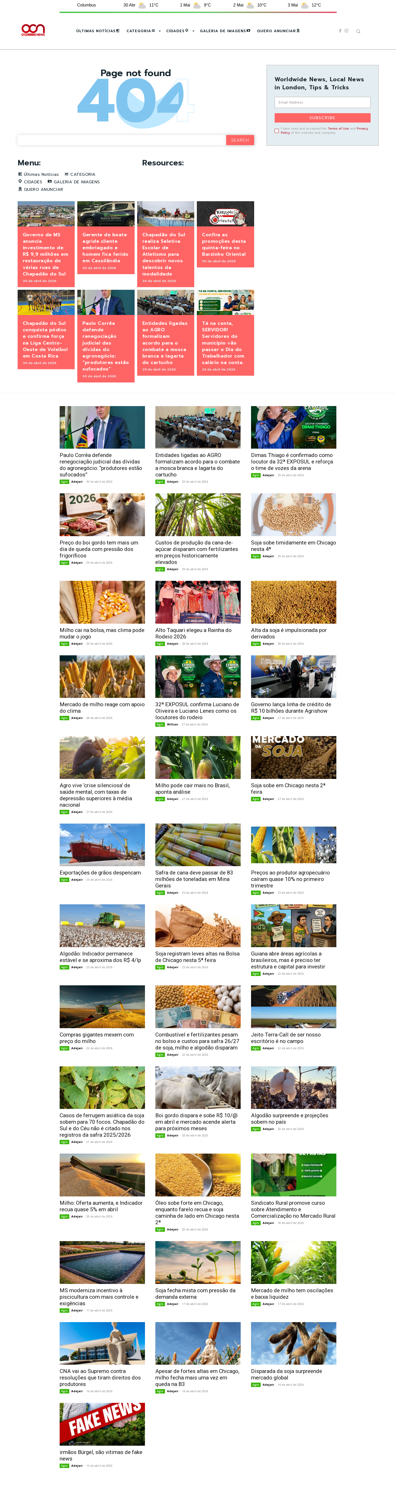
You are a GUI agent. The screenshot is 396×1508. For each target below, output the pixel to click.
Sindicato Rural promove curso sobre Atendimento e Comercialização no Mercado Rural (293, 1226)
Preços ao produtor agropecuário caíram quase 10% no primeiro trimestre (290, 896)
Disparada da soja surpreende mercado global (286, 1391)
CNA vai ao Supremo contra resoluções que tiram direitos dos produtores (100, 1394)
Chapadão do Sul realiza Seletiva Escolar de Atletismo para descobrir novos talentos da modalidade (163, 271)
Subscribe (322, 118)
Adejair (77, 499)
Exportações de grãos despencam (100, 890)
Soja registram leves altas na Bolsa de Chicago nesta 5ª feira (197, 974)
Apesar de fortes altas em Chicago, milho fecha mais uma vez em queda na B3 (197, 1394)
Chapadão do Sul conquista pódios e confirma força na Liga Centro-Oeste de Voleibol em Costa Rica (45, 357)
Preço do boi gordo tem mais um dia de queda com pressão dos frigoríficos (99, 566)
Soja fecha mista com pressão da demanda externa (195, 1310)
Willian (172, 741)
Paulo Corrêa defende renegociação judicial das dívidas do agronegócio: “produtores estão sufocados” (105, 363)
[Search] (240, 157)
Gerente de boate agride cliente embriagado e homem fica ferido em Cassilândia (105, 264)
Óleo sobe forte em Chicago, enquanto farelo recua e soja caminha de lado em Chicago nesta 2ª (197, 1230)
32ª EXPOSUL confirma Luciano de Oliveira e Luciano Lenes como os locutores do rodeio (197, 728)
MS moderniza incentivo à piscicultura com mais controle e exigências (99, 1313)
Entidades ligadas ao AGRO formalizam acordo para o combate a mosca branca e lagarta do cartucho (165, 360)
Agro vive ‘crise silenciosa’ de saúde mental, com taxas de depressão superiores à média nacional (96, 812)
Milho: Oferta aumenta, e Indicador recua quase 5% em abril (101, 1223)
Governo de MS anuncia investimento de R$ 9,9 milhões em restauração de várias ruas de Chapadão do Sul (45, 271)
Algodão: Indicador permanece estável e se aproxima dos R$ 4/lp (100, 974)
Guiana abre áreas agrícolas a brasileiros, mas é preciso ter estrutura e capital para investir (288, 977)
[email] (323, 102)
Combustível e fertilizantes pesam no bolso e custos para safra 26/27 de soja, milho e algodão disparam (197, 1058)
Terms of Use (338, 128)
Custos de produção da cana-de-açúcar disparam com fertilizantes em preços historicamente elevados (196, 569)
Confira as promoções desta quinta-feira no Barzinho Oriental (224, 261)
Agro (64, 499)
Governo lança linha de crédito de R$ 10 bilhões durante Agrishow (291, 724)
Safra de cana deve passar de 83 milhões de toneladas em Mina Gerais (194, 896)
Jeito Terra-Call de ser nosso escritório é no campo (286, 1054)
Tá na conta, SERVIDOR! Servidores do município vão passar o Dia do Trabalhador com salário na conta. (223, 360)
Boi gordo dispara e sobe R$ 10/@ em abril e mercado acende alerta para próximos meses (196, 1139)
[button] (358, 31)
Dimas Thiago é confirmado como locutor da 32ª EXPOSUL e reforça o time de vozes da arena (292, 478)
